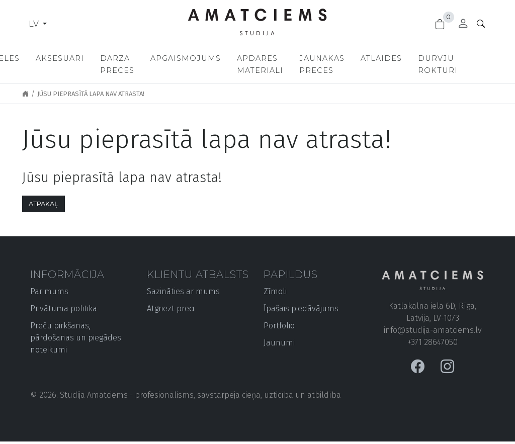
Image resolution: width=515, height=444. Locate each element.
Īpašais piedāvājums (301, 308)
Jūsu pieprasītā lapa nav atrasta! (90, 94)
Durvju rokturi (478, 64)
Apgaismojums (223, 58)
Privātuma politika (63, 308)
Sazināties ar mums (183, 291)
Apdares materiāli (297, 64)
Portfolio (279, 325)
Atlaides (421, 58)
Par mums (49, 291)
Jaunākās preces (362, 64)
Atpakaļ (43, 204)
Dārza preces (152, 64)
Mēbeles (34, 58)
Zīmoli (275, 291)
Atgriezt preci (170, 308)
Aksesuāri (95, 58)
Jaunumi (279, 342)
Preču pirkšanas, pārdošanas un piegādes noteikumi (75, 337)
